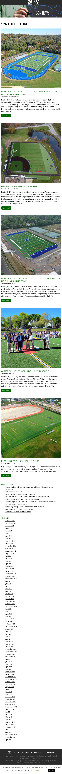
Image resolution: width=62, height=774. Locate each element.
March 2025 (9, 538)
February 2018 (10, 722)
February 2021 (10, 644)
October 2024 (10, 548)
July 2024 (8, 556)
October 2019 (10, 682)
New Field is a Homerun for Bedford (19, 186)
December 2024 (10, 546)
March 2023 (9, 594)
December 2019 (10, 677)
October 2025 (10, 521)
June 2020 (8, 662)
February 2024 (10, 569)
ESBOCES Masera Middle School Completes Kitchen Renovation (27, 497)
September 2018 (11, 707)
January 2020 (9, 674)
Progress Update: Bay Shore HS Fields (20, 461)
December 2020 (10, 649)
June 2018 (8, 714)
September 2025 (11, 523)
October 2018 (10, 704)
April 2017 (8, 732)
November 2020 (10, 652)
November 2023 (10, 574)
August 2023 (9, 581)
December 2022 (10, 601)
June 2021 (8, 634)
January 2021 (9, 647)
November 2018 (10, 702)
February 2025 (10, 541)
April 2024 (8, 564)
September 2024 (11, 551)
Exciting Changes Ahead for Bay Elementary (20, 494)
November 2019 (10, 679)
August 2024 (9, 553)
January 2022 (9, 619)
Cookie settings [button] (39, 770)
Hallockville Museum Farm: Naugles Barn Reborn (22, 499)
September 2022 (11, 606)
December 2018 (10, 699)
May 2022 (8, 611)
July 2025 (8, 528)
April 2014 (8, 740)
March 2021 (9, 642)
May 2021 (8, 636)
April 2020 (8, 667)
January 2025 (9, 543)
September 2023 (11, 579)
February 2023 (10, 596)
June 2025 (8, 531)
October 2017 (10, 727)
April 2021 (8, 639)
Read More (6, 116)
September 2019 (11, 684)
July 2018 (8, 712)
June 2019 (8, 692)
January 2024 (9, 571)
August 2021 (9, 629)
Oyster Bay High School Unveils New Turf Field (25, 371)
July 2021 (8, 631)
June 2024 (8, 559)
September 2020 (11, 657)
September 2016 (11, 735)
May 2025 (8, 533)
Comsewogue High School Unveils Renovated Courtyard (24, 507)
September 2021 (11, 626)
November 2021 (10, 621)
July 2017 (8, 730)
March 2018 (9, 719)
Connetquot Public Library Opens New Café (20, 509)
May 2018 (8, 717)
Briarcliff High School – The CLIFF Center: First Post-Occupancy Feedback (30, 502)
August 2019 (9, 687)
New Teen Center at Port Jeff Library (18, 512)
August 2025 (9, 526)
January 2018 (9, 724)
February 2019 (10, 697)
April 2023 (8, 591)
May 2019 (8, 694)
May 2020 (8, 664)
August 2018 (9, 709)
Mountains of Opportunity (14, 492)
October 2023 (10, 576)
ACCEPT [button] (51, 770)
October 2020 (10, 654)
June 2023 (8, 586)
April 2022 (8, 614)
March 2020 (9, 669)
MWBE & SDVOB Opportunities (16, 504)
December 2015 (10, 737)
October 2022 (10, 604)
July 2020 (8, 659)
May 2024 (8, 561)
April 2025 (8, 536)
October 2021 (10, 624)
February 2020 (10, 672)
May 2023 (8, 589)
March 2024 (9, 566)
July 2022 (8, 609)
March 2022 (9, 616)
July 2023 (8, 584)
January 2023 (9, 599)
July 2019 (8, 689)
